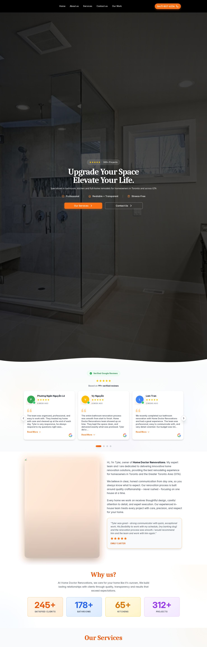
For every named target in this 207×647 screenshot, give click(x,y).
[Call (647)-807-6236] (168, 6)
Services (87, 6)
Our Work (117, 6)
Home (62, 6)
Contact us (102, 6)
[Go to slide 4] (110, 446)
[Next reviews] (183, 418)
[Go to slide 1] (98, 446)
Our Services (83, 205)
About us (74, 6)
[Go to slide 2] (104, 446)
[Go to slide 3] (107, 446)
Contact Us (124, 205)
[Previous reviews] (23, 418)
